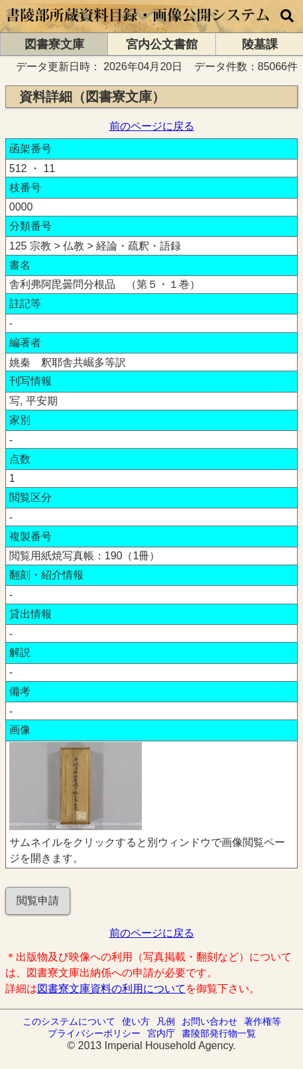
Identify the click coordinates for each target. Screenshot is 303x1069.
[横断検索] (287, 16)
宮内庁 (161, 1033)
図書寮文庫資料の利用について (111, 988)
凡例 (165, 1021)
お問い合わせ (209, 1021)
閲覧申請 (38, 900)
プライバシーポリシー (94, 1033)
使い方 (136, 1021)
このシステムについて (69, 1021)
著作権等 (262, 1021)
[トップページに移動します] (138, 26)
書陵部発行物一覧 (219, 1033)
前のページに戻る (151, 126)
